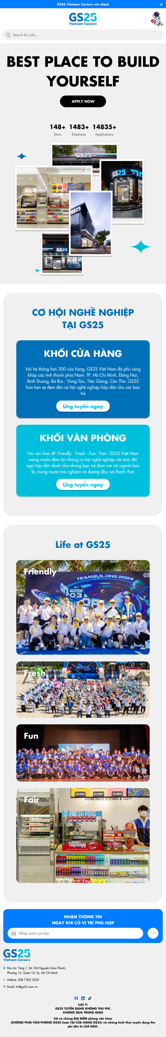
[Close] (161, 3)
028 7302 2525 (28, 979)
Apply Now (83, 101)
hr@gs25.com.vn (27, 986)
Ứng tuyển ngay (83, 406)
